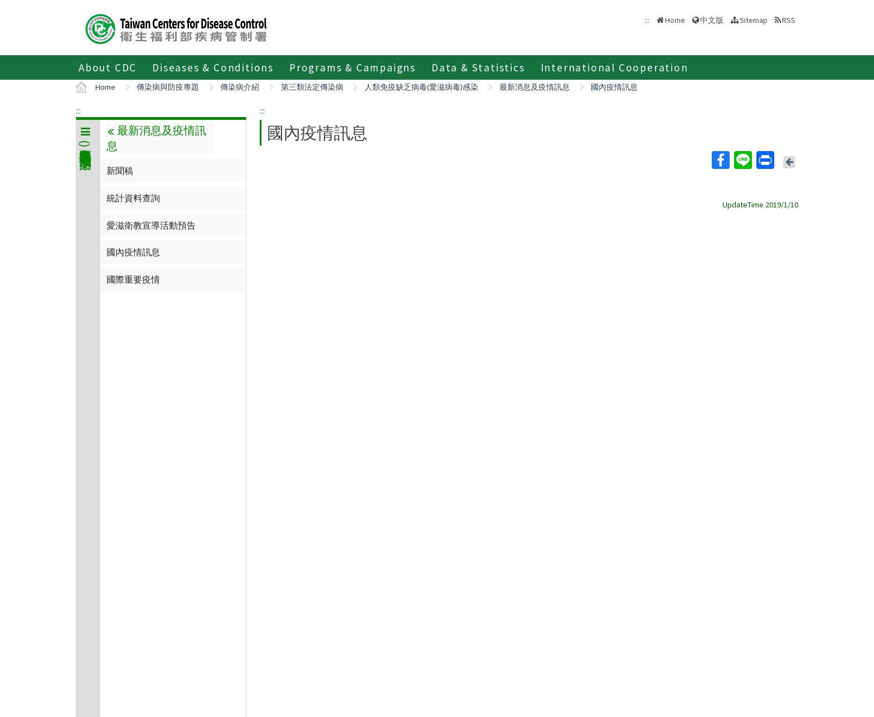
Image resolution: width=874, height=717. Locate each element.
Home (675, 20)
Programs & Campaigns (352, 67)
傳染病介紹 (239, 87)
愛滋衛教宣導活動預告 (151, 225)
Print (764, 160)
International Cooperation (614, 67)
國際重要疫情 (133, 279)
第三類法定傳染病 (312, 87)
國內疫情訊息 (614, 87)
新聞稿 (119, 170)
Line (742, 160)
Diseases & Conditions (213, 67)
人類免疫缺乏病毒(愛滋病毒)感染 (421, 87)
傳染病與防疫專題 (168, 87)
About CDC (108, 67)
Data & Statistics (478, 67)
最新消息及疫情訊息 (534, 87)
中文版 (712, 20)
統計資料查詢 (133, 198)
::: (78, 110)
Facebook (720, 160)
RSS (788, 20)
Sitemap (754, 20)
